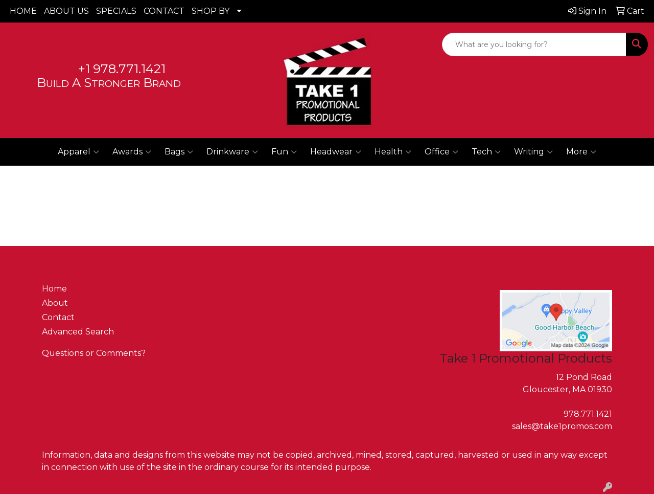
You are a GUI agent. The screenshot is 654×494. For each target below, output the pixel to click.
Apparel (78, 152)
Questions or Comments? (94, 353)
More (581, 152)
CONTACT (164, 11)
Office (441, 152)
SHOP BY (210, 11)
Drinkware (232, 152)
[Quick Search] (534, 44)
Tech (486, 152)
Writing (533, 152)
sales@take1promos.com (562, 426)
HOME (23, 11)
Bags (179, 152)
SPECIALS (116, 11)
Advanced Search (78, 331)
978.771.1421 (588, 414)
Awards (131, 152)
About (55, 303)
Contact (58, 317)
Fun (284, 152)
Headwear (335, 152)
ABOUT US (66, 11)
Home (54, 289)
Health (393, 152)
